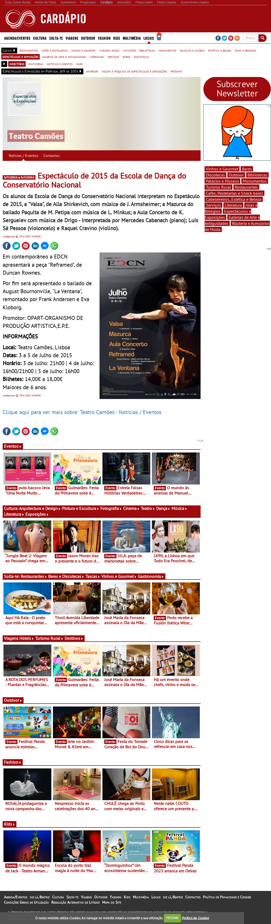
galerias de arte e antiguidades (64, 56)
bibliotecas (147, 50)
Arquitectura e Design (40, 508)
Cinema (131, 508)
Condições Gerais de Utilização (26, 902)
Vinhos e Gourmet (119, 576)
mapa (79, 63)
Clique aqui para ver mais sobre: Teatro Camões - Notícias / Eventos (82, 412)
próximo (176, 71)
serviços (113, 56)
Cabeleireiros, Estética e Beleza (233, 199)
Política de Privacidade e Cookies (227, 897)
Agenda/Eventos (17, 38)
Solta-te (56, 38)
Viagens (72, 38)
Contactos (51, 155)
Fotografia (111, 508)
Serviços (213, 205)
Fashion (104, 38)
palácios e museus (192, 50)
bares (126, 56)
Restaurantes (34, 576)
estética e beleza (219, 50)
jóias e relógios (245, 50)
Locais (148, 38)
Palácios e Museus (222, 181)
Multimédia (132, 38)
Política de (195, 918)
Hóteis (26, 638)
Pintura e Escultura (80, 508)
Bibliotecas (257, 175)
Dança (163, 508)
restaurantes (29, 50)
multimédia (35, 63)
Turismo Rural (49, 638)
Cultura (40, 38)
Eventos (13, 446)
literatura (96, 56)
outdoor (129, 50)
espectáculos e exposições (20, 56)
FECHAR (172, 918)
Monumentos (255, 181)
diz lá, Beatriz (39, 897)
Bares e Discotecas (66, 576)
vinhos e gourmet (83, 50)
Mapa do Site (111, 902)
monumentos (167, 50)
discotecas (141, 56)
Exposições (37, 514)
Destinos (74, 638)
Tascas (92, 576)
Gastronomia (151, 576)
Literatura (14, 514)
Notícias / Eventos (23, 155)
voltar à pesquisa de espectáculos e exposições (134, 71)
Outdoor (88, 38)
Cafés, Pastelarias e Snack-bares (234, 193)
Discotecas (215, 175)
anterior (92, 71)
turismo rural (110, 50)
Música (179, 508)
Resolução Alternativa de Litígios (75, 902)
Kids (116, 38)
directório (17, 63)
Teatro (148, 508)
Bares (247, 168)
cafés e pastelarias (54, 50)
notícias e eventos (60, 63)
